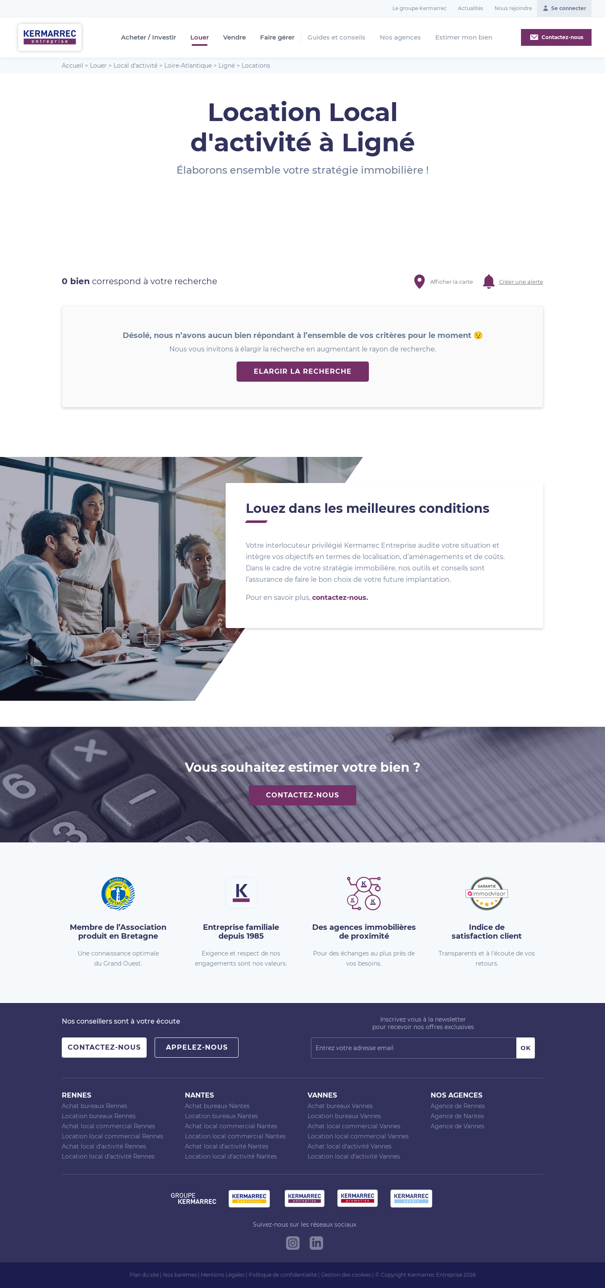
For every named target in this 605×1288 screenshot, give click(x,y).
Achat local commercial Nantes (231, 1126)
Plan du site (144, 1275)
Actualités (470, 8)
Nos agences (400, 37)
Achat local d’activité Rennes (104, 1146)
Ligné (226, 65)
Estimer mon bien (463, 37)
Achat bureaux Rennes (94, 1106)
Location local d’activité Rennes (108, 1156)
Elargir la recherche (303, 371)
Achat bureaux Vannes (340, 1106)
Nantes (199, 1095)
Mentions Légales (223, 1275)
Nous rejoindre (513, 8)
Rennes (76, 1095)
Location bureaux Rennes (99, 1116)
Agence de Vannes (457, 1126)
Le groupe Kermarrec (419, 8)
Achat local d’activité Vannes (350, 1146)
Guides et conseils (337, 37)
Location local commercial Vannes (358, 1136)
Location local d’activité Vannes (354, 1156)
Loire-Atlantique (188, 65)
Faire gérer (277, 37)
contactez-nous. (340, 598)
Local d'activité (135, 65)
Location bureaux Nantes (221, 1116)
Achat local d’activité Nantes (226, 1146)
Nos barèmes (180, 1275)
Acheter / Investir (148, 37)
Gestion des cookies (346, 1275)
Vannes (322, 1095)
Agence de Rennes (458, 1106)
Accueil (72, 65)
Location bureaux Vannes (344, 1116)
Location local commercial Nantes (235, 1136)
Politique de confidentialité (283, 1275)
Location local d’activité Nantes (231, 1156)
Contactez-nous (302, 795)
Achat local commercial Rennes (108, 1126)
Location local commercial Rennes (112, 1136)
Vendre (234, 37)
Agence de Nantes (457, 1116)
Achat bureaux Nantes (217, 1106)
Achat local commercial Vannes (354, 1126)
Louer (199, 37)
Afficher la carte (451, 281)
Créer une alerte (521, 281)
